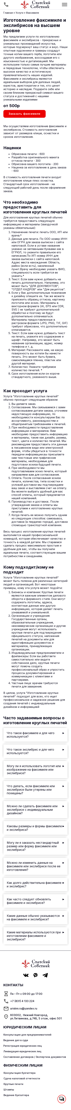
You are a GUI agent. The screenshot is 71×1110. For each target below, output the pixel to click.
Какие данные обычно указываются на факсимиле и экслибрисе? (35, 917)
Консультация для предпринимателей (27, 1034)
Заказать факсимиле (24, 113)
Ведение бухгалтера (16, 1095)
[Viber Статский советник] (35, 975)
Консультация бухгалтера (20, 1072)
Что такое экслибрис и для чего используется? (35, 751)
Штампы (9, 1089)
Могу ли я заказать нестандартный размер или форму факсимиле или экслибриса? (35, 846)
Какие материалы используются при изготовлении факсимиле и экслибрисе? (35, 935)
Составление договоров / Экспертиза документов (34, 1056)
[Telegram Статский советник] (45, 975)
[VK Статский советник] (26, 975)
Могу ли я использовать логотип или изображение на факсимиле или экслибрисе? (35, 769)
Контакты (13, 985)
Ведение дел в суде (15, 1040)
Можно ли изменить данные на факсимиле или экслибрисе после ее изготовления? (35, 866)
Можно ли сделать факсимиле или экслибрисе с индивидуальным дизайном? (35, 809)
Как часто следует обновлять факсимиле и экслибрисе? (35, 901)
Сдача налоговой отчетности (22, 1078)
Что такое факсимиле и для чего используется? (35, 734)
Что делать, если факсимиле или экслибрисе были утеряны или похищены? (35, 789)
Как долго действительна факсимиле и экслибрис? (35, 884)
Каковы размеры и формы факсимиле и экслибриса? (35, 827)
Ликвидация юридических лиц (22, 1051)
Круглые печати (13, 1084)
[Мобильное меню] (65, 5)
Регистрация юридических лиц (22, 1045)
